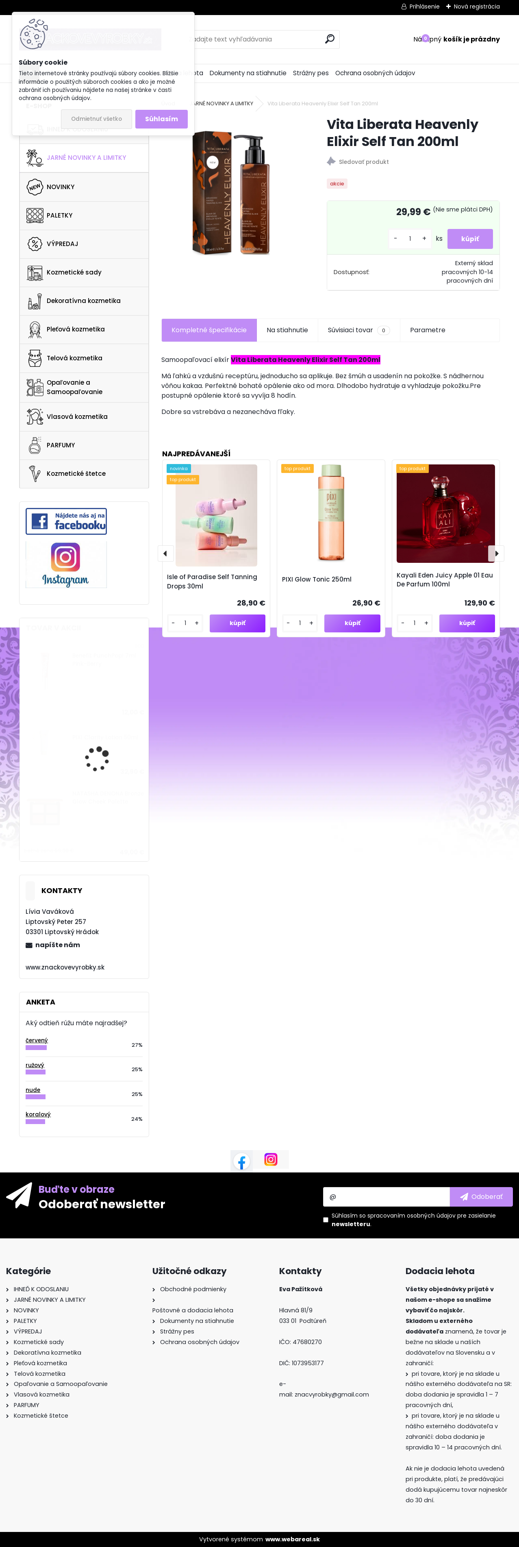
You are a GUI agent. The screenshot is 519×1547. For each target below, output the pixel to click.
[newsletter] (481, 1196)
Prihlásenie (425, 6)
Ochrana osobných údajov (375, 73)
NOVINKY (50, 187)
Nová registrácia (477, 6)
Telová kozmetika (64, 358)
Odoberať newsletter (102, 1203)
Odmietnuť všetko (96, 119)
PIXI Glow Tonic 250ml (317, 579)
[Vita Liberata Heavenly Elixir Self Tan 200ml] (231, 185)
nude (33, 1090)
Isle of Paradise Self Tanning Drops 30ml (212, 581)
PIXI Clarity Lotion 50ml (105, 737)
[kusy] (405, 239)
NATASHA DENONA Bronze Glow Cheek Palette (108, 798)
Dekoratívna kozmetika (73, 301)
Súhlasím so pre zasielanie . (414, 1219)
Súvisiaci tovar (359, 330)
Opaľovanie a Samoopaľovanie (64, 387)
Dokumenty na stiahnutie (248, 73)
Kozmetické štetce (66, 473)
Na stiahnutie (287, 330)
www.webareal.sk (292, 1539)
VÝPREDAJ (52, 244)
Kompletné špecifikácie (209, 330)
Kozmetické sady (64, 272)
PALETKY (49, 215)
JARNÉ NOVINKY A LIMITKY (76, 158)
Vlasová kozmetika (67, 416)
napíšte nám (57, 945)
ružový (35, 1065)
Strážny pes (311, 73)
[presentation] (166, 553)
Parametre (427, 330)
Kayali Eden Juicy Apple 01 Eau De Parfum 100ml (445, 580)
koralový (38, 1114)
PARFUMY (50, 445)
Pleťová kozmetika (65, 329)
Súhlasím (161, 119)
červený (37, 1040)
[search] (329, 39)
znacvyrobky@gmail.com (332, 1394)
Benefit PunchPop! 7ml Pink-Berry (104, 660)
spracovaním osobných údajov (411, 1215)
